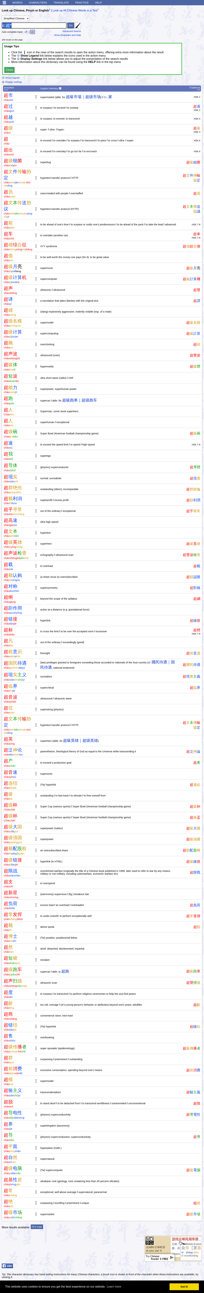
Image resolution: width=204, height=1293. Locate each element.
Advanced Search (71, 31)
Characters (38, 2)
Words (17, 2)
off (26, 32)
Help (98, 2)
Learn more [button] (114, 1286)
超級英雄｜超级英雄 (80, 740)
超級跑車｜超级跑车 (79, 400)
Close (9, 69)
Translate (61, 2)
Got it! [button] (184, 1286)
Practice (82, 2)
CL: (105, 97)
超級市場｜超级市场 (83, 97)
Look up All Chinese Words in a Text (75, 10)
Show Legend (11, 77)
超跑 (65, 971)
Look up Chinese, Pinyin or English (25, 10)
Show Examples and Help (67, 35)
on (32, 32)
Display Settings (12, 82)
